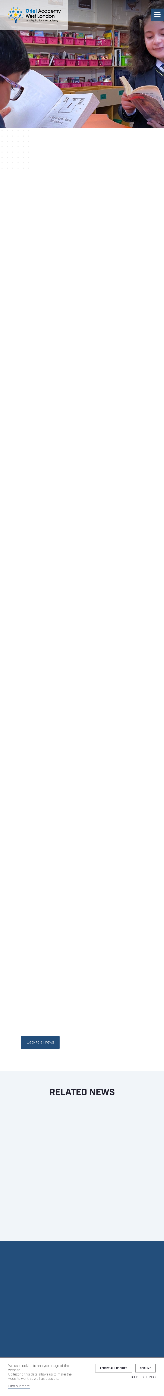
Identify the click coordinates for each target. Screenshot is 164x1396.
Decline (145, 1368)
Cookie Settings (143, 1377)
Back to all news (40, 1042)
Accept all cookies (113, 1368)
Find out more (19, 1386)
